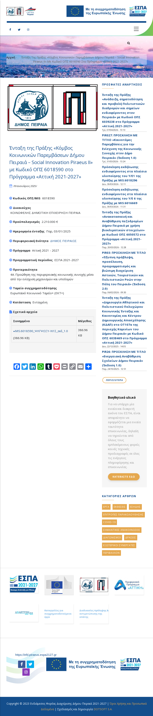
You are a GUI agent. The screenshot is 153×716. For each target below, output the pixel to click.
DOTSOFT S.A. (103, 709)
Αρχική (10, 57)
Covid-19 (109, 522)
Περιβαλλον (111, 553)
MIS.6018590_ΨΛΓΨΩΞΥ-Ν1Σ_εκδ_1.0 (41, 331)
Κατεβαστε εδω (124, 476)
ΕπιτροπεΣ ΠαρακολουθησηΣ (123, 514)
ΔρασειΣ (130, 537)
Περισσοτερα (114, 380)
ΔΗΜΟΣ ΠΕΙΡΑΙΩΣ (63, 241)
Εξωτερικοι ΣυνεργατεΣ (119, 545)
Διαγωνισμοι (112, 537)
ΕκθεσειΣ (120, 506)
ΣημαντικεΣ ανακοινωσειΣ (121, 530)
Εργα (106, 506)
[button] (52, 107)
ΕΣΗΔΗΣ (135, 506)
